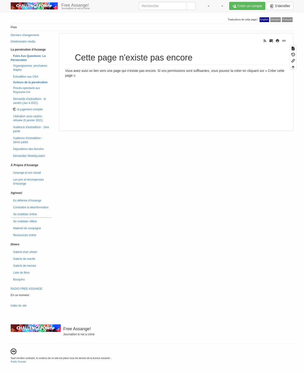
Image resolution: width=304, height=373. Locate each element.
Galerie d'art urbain (25, 252)
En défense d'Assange (27, 200)
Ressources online (24, 235)
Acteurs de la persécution (30, 82)
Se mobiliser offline (25, 221)
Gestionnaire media (23, 41)
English (264, 19)
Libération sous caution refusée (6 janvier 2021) (28, 118)
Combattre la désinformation (30, 207)
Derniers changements (25, 35)
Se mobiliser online (25, 214)
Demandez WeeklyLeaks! (29, 156)
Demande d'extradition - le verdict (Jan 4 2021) (29, 101)
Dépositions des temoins (28, 149)
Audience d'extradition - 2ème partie (28, 140)
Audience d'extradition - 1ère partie (31, 129)
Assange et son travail (27, 172)
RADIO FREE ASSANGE (26, 288)
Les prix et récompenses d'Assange (28, 181)
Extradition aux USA (25, 76)
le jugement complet (30, 109)
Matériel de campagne (27, 228)
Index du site (19, 305)
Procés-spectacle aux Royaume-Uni (26, 90)
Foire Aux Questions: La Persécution (28, 58)
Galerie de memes (24, 265)
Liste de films (21, 272)
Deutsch (275, 19)
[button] (206, 6)
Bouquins (19, 279)
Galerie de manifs (24, 259)
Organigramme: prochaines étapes (30, 67)
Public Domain (18, 361)
